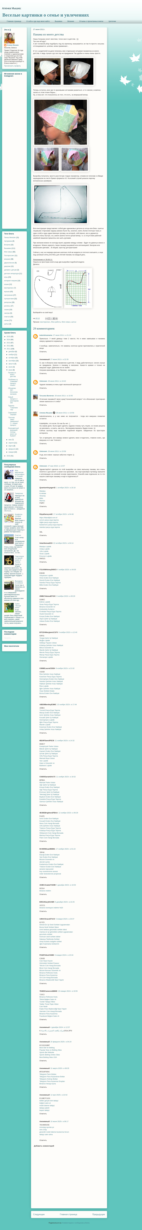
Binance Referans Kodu (48, 973)
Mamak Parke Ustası (47, 782)
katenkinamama (45, 335)
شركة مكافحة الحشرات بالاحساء (52, 1031)
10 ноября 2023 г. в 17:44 (67, 704)
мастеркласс (45, 322)
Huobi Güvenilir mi (46, 614)
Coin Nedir (43, 1006)
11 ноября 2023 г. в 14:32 (64, 741)
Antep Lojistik (44, 549)
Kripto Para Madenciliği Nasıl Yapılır (53, 1009)
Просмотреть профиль (12, 66)
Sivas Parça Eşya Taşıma (49, 604)
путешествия (9, 299)
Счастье (18, 535)
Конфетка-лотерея (19, 515)
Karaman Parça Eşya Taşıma (50, 677)
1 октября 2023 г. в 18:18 (65, 488)
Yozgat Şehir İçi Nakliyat (48, 638)
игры (6, 277)
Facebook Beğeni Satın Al (49, 1016)
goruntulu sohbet (45, 934)
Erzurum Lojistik (45, 556)
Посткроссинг (9, 255)
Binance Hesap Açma (47, 1084)
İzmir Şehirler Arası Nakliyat (49, 715)
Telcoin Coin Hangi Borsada (49, 966)
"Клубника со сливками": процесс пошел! (13, 382)
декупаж (7, 266)
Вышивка (58, 21)
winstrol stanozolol (46, 869)
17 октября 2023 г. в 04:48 (63, 514)
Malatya (42, 491)
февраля (12, 449)
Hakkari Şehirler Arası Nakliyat (51, 684)
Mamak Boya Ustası (47, 758)
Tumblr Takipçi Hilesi (47, 1002)
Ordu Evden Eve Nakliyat (49, 578)
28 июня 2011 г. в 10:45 (64, 396)
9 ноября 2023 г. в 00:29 (65, 596)
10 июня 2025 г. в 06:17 (59, 1121)
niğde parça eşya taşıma (48, 522)
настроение (8, 295)
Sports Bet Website (46, 1052)
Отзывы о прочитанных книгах (91, 21)
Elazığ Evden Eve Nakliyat (49, 855)
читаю (6, 320)
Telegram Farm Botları (47, 1074)
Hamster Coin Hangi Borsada (50, 1011)
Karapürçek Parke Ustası (49, 746)
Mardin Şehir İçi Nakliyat (48, 650)
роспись (7, 306)
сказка (6, 310)
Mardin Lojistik (44, 725)
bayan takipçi (44, 1110)
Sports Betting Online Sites (49, 1055)
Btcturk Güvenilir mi (46, 859)
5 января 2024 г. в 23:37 (65, 919)
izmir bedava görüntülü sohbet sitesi (53, 930)
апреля (11, 443)
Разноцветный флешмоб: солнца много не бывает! (13, 432)
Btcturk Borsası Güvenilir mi (49, 970)
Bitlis (41, 498)
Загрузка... (8, 638)
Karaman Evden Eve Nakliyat (50, 727)
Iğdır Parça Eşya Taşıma (48, 722)
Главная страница (14, 21)
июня (11, 370)
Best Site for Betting (47, 1048)
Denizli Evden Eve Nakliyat (49, 580)
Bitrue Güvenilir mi (46, 648)
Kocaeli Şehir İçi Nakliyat (48, 718)
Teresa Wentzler (10, 237)
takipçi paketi (44, 1108)
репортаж (7, 302)
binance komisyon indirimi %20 (51, 908)
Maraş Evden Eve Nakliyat (49, 713)
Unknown (43, 381)
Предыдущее (98, 1214)
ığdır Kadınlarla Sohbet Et (49, 944)
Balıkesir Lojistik (45, 766)
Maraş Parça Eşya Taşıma (49, 655)
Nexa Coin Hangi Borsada (49, 823)
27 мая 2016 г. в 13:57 (56, 466)
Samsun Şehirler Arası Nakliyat (51, 802)
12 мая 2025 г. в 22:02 (58, 1095)
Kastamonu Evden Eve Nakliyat (51, 864)
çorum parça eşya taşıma (49, 520)
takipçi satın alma (46, 1134)
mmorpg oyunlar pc (46, 1127)
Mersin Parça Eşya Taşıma (49, 652)
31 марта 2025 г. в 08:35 (59, 1068)
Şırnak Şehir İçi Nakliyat (48, 754)
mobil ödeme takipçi (47, 1106)
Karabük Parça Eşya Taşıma (50, 799)
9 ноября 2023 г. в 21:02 (65, 668)
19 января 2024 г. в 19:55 (68, 991)
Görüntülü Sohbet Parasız (49, 963)
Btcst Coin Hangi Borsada (49, 968)
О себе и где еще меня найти (38, 21)
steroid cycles (44, 862)
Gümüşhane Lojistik (46, 720)
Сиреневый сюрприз (12, 413)
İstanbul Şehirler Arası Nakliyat (51, 681)
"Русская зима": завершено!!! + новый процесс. (13, 421)
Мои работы (56, 322)
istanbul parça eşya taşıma (49, 527)
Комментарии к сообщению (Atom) (76, 1223)
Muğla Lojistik (44, 640)
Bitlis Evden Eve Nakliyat (48, 585)
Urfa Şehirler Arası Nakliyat (49, 826)
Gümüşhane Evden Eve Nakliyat (51, 679)
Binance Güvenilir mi (47, 607)
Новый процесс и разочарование (13, 400)
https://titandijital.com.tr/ (48, 518)
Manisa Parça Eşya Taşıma (49, 835)
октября (12, 358)
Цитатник (112, 21)
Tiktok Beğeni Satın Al (47, 999)
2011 (9, 349)
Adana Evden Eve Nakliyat (49, 621)
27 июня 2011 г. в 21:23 (62, 335)
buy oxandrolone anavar (48, 871)
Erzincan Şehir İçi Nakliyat (49, 792)
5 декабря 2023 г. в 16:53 (66, 885)
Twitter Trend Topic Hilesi (48, 1004)
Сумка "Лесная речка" (18, 606)
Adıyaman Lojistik (46, 575)
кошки (6, 284)
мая (10, 440)
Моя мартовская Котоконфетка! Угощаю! (19, 473)
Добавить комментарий (44, 1146)
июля (11, 367)
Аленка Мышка (45, 413)
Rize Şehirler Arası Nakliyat (49, 674)
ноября (11, 355)
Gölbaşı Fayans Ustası (48, 643)
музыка (7, 292)
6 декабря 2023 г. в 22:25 (65, 902)
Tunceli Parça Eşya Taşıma (49, 710)
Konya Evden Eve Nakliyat (49, 616)
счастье (7, 317)
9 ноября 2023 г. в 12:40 (68, 632)
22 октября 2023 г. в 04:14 (63, 543)
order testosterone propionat (50, 874)
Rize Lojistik (44, 686)
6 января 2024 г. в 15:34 (64, 955)
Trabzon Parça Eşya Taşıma (50, 828)
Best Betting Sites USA (48, 1057)
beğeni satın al (45, 1103)
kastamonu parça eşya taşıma (50, 525)
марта (11, 446)
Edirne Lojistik (44, 602)
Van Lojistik (43, 761)
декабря (12, 351)
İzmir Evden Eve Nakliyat (49, 819)
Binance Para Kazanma (48, 975)
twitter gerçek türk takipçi (48, 1101)
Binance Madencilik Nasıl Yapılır (51, 980)
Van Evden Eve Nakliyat (48, 857)
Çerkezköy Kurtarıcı (46, 609)
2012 (9, 346)
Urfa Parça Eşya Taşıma (48, 756)
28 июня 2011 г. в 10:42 (57, 381)
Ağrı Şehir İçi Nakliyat (47, 785)
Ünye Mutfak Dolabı (46, 691)
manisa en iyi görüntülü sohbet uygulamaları (56, 932)
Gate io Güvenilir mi (46, 763)
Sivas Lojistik (44, 554)
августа (11, 364)
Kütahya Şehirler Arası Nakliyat (51, 645)
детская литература (11, 273)
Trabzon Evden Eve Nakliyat (50, 867)
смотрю (7, 313)
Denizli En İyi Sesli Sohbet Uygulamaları (54, 925)
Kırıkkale (42, 493)
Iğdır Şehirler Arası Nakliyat (49, 689)
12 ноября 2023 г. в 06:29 (68, 813)
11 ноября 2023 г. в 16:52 (66, 777)
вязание (7, 259)
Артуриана (8, 241)
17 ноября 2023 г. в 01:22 (66, 849)
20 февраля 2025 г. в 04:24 (61, 1042)
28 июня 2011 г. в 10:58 (65, 413)
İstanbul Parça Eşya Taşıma (50, 583)
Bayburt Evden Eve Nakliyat (50, 797)
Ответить (43, 352)
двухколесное (9, 263)
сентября (12, 361)
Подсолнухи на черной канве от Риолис (19, 559)
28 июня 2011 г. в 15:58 (57, 451)
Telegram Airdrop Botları (48, 1079)
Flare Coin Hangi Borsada (49, 838)
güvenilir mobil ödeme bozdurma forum (54, 1132)
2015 (9, 336)
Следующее (39, 1214)
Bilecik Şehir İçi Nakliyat (48, 749)
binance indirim (45, 891)
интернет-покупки (10, 281)
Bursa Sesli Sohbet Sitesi (49, 927)
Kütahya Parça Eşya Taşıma (50, 830)
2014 (9, 340)
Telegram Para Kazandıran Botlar (52, 1077)
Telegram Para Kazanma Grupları (52, 1081)
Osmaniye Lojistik (46, 657)
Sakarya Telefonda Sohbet (49, 939)
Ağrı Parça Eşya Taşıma (48, 790)
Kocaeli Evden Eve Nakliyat (49, 821)
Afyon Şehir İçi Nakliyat (48, 619)
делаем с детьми (10, 270)
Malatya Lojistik (45, 547)
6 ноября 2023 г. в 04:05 (66, 570)
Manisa (42, 501)
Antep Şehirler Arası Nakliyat (50, 729)
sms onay (43, 1130)
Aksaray (42, 496)
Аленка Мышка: (11, 8)
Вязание (70, 21)
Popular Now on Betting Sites (50, 1050)
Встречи (7, 245)
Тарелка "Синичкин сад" (13, 407)
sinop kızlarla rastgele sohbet (50, 941)
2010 (9, 456)
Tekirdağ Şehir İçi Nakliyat (49, 794)
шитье (73, 322)
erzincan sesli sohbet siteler (49, 937)
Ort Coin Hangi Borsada (48, 978)
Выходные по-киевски (19, 582)
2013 (9, 343)
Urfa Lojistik (43, 551)
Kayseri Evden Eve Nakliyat (49, 751)
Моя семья (66, 322)
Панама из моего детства (12, 374)
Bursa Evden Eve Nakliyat (49, 693)
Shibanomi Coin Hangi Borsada (51, 833)
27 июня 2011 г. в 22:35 (59, 359)
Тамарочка (19, 493)
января (11, 452)
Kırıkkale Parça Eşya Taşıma (50, 612)
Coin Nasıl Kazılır (46, 961)
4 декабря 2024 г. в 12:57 (60, 1027)
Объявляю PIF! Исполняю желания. (13, 391)
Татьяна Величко (46, 396)
